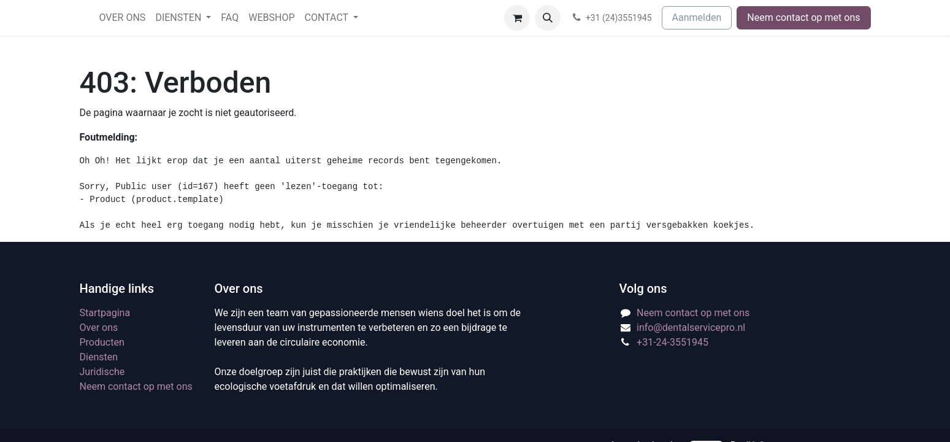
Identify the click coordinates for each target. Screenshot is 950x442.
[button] (548, 18)
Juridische (102, 372)
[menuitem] (122, 18)
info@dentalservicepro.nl (691, 327)
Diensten (99, 357)
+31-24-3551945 (672, 342)
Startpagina (105, 313)
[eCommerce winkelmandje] (517, 18)
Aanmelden (697, 17)
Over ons (99, 327)
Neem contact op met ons (803, 17)
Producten (102, 342)
